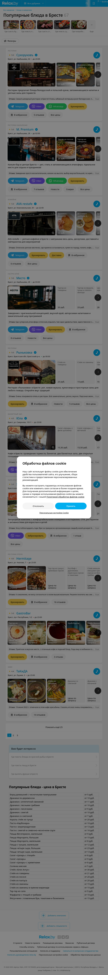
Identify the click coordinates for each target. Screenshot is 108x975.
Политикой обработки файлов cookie (65, 496)
